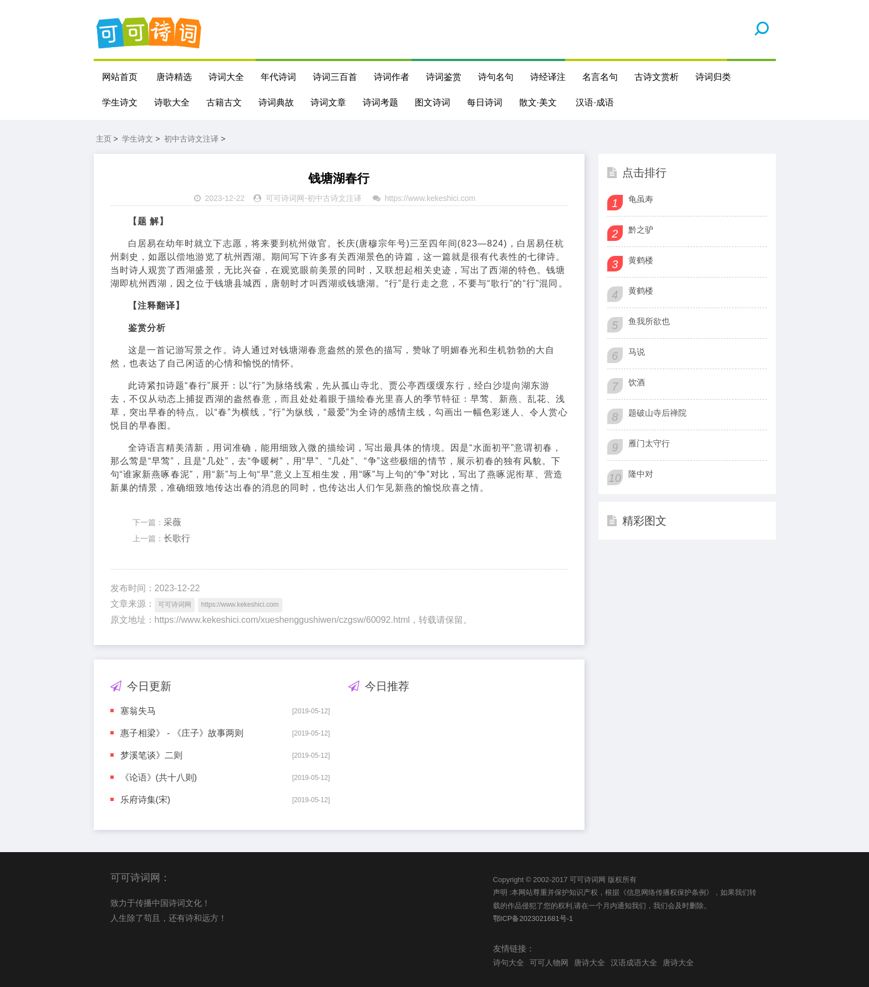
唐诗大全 (589, 962)
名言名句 (600, 77)
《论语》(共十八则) (158, 777)
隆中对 (640, 474)
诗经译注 (548, 77)
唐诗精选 (174, 77)
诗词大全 (226, 77)
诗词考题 (380, 102)
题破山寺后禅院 (657, 412)
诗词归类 (713, 77)
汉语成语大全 (634, 962)
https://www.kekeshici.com (430, 198)
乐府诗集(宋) (145, 799)
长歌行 (177, 538)
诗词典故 (276, 102)
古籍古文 (224, 102)
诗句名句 (496, 77)
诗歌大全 (172, 102)
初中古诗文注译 (191, 138)
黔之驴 (640, 229)
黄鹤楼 (640, 260)
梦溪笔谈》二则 (151, 755)
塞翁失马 (138, 711)
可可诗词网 (285, 198)
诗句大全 (508, 962)
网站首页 (120, 77)
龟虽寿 (640, 199)
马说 (636, 351)
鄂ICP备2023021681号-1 (533, 918)
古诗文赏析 (656, 77)
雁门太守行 (649, 443)
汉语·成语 (594, 102)
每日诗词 (484, 102)
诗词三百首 (335, 77)
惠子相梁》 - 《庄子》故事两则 (181, 733)
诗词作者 (391, 77)
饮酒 (636, 382)
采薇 (172, 522)
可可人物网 (549, 962)
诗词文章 (328, 102)
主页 (103, 138)
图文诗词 (432, 102)
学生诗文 (120, 102)
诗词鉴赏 (443, 77)
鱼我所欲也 (649, 321)
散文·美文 (538, 102)
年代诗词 (278, 77)
